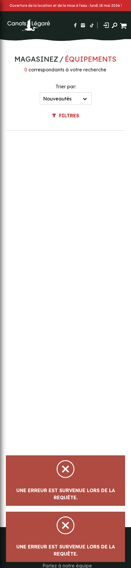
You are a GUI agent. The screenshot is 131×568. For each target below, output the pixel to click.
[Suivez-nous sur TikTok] (92, 25)
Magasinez (35, 59)
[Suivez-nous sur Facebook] (75, 25)
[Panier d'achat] (124, 25)
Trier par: (66, 86)
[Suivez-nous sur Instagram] (83, 25)
